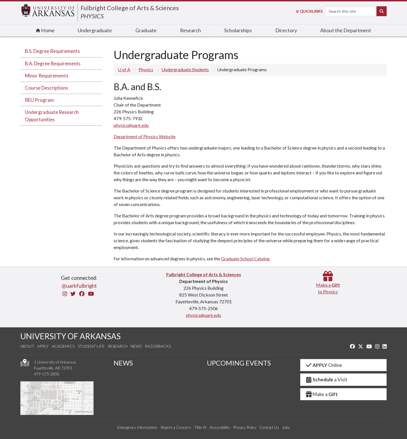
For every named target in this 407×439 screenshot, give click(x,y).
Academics (63, 346)
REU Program (39, 100)
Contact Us (269, 427)
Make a (321, 394)
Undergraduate (95, 30)
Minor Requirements (46, 76)
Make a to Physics (328, 284)
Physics (145, 69)
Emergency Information (137, 427)
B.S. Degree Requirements (52, 51)
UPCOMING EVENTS (239, 363)
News (136, 346)
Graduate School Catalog (245, 258)
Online (323, 365)
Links (309, 11)
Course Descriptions (46, 88)
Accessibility (219, 427)
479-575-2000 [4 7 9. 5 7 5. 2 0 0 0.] (46, 373)
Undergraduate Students (185, 69)
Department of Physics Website (145, 136)
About (27, 346)
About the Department (345, 30)
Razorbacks (158, 346)
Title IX (200, 427)
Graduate (146, 30)
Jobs (286, 427)
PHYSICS (92, 16)
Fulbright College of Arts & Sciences (130, 8)
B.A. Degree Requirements (53, 63)
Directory (286, 30)
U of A (124, 69)
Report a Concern (176, 427)
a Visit (326, 379)
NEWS (123, 363)
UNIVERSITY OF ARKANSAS (70, 336)
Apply (43, 346)
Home (45, 30)
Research (190, 30)
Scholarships (238, 30)
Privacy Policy (244, 427)
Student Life (91, 346)
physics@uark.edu (131, 125)
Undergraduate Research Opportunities (52, 115)
